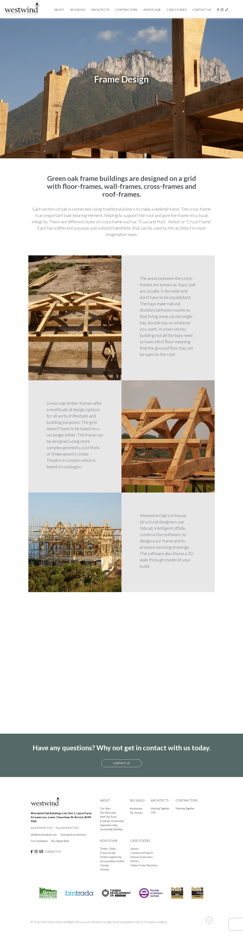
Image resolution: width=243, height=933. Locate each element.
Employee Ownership (112, 821)
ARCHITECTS (160, 800)
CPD (153, 812)
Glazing (104, 865)
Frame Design (108, 852)
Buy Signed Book (60, 841)
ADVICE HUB (108, 840)
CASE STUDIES (140, 840)
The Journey (136, 812)
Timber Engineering (110, 857)
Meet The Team (108, 816)
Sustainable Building (111, 829)
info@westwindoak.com (44, 834)
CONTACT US (53, 851)
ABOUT (105, 800)
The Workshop (108, 812)
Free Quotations (39, 841)
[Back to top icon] (209, 920)
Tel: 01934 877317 (42, 827)
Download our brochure (73, 834)
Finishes (104, 869)
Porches (134, 861)
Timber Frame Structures (144, 865)
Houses (134, 848)
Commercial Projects (141, 852)
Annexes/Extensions (141, 857)
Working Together (160, 808)
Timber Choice (108, 848)
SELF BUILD (137, 800)
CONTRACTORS (187, 800)
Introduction (136, 808)
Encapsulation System (112, 861)
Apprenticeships (109, 825)
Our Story (105, 808)
